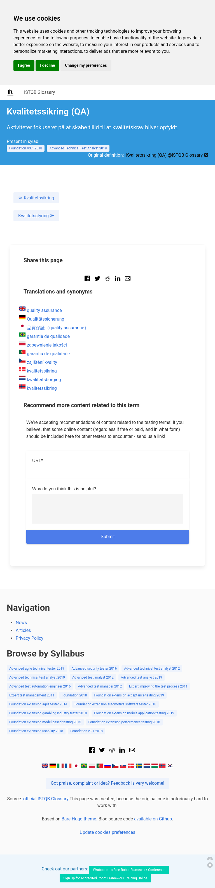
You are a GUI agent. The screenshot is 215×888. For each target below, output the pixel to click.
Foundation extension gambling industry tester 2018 (48, 713)
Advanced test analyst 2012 (93, 677)
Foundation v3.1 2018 (86, 731)
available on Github (153, 819)
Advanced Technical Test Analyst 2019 (78, 148)
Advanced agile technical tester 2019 (36, 668)
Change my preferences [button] (86, 65)
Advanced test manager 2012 (100, 686)
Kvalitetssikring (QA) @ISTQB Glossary (167, 155)
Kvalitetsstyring (36, 215)
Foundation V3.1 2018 (25, 148)
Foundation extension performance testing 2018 (124, 722)
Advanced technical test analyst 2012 (152, 668)
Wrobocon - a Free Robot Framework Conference (129, 870)
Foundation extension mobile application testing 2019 (134, 713)
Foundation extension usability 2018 (36, 731)
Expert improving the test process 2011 (158, 686)
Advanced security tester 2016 (94, 668)
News (21, 622)
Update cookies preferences (107, 832)
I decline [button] (47, 65)
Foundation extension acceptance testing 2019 (129, 695)
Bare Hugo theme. (79, 819)
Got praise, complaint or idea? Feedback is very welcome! (107, 783)
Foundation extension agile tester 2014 (38, 704)
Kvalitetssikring (36, 197)
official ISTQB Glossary (46, 798)
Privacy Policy (29, 638)
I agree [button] (24, 65)
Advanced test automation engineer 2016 (40, 686)
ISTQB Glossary (39, 92)
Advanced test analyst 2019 (141, 677)
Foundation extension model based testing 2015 (45, 722)
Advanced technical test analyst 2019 (37, 677)
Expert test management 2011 (31, 695)
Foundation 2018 (74, 695)
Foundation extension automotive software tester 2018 (115, 704)
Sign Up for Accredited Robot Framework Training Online (105, 878)
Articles (23, 630)
